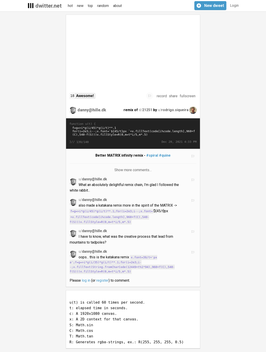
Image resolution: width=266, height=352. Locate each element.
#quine (165, 155)
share (173, 96)
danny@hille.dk (91, 110)
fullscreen (187, 96)
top (90, 6)
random (103, 6)
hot (70, 6)
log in (86, 280)
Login (234, 5)
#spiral (152, 155)
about (117, 6)
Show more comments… (133, 170)
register (102, 280)
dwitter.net (48, 6)
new (80, 6)
